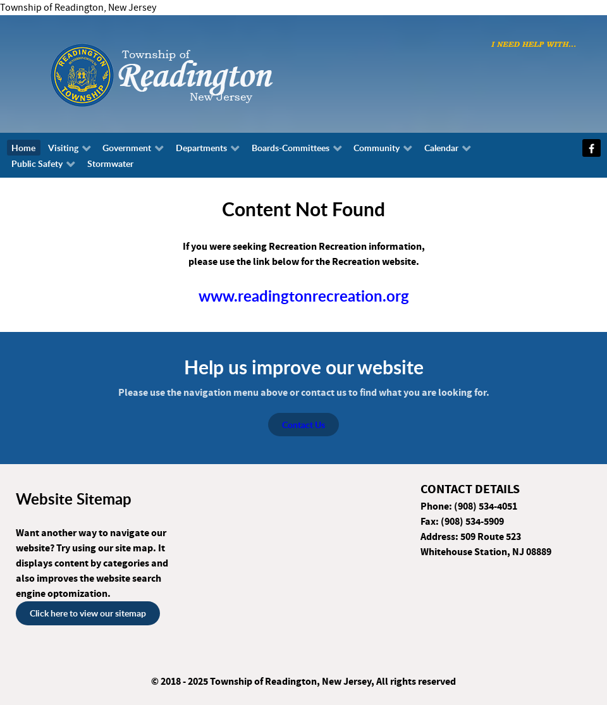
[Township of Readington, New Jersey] (196, 73)
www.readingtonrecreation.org (304, 296)
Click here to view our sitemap (88, 613)
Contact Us (303, 424)
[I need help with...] (534, 43)
